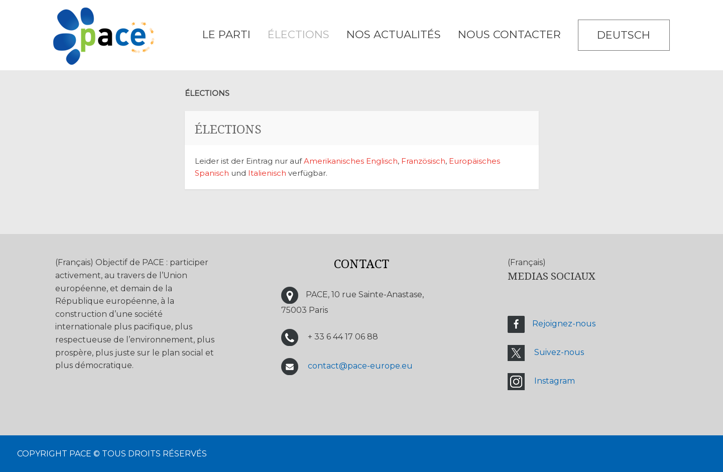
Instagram (554, 381)
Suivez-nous (559, 352)
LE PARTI (226, 34)
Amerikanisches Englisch (351, 161)
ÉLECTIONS (298, 34)
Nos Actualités (393, 34)
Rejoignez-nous (563, 323)
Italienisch (267, 173)
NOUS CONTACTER (509, 34)
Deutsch (623, 35)
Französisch (423, 161)
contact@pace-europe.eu (360, 366)
